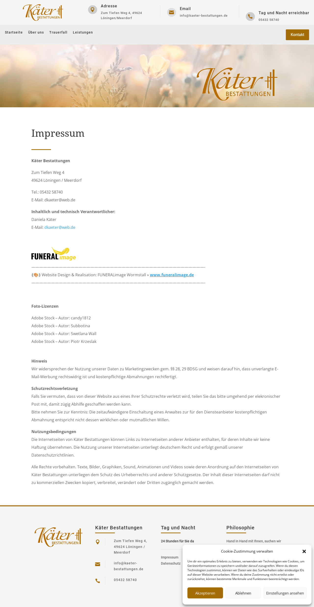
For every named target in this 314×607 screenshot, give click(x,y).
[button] (304, 551)
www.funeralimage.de (172, 275)
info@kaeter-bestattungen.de (204, 15)
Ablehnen (243, 593)
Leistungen (83, 32)
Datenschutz (171, 563)
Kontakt (297, 34)
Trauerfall (58, 32)
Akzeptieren (205, 593)
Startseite (14, 32)
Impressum (169, 557)
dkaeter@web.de (59, 227)
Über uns (36, 32)
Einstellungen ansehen (285, 593)
